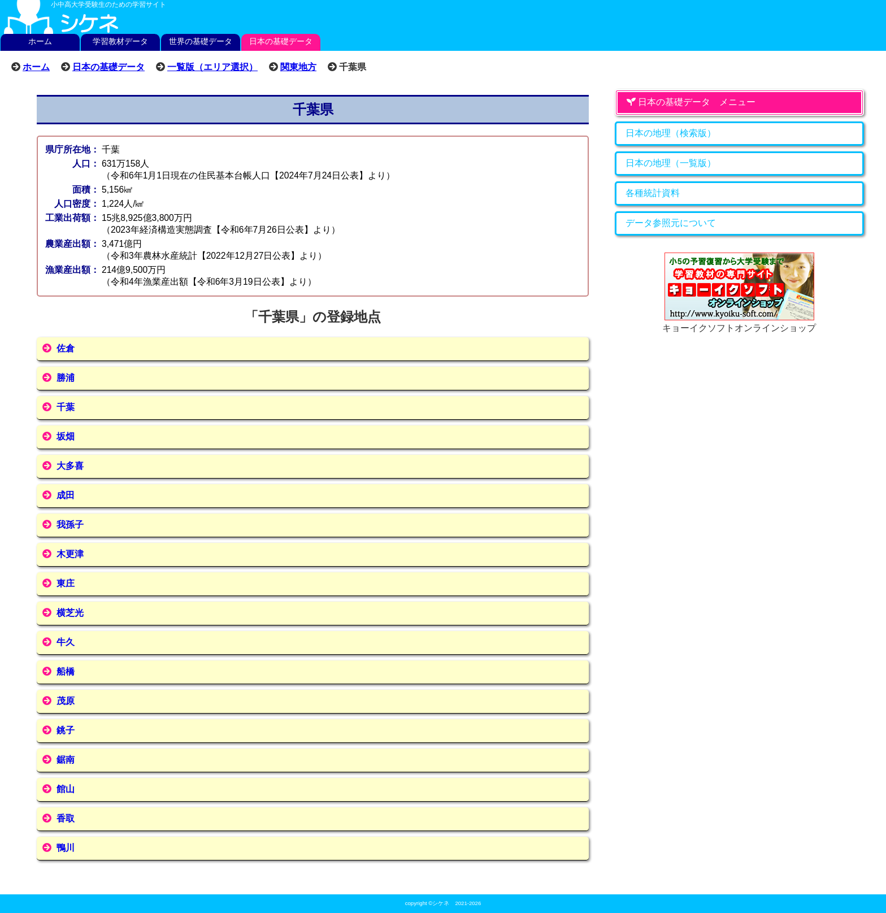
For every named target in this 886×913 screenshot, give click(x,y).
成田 (66, 495)
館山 (66, 789)
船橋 (66, 671)
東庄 (66, 583)
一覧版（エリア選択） (212, 66)
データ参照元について (671, 223)
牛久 (66, 642)
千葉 (66, 407)
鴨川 (66, 848)
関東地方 (298, 66)
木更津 (70, 554)
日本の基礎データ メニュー (691, 102)
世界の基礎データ (200, 41)
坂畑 (66, 436)
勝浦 (66, 377)
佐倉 (66, 348)
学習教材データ (120, 41)
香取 (66, 818)
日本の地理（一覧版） (671, 163)
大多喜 (70, 466)
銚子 (66, 730)
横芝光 (70, 613)
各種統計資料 (653, 193)
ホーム (40, 41)
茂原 (66, 701)
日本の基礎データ (280, 41)
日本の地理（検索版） (671, 133)
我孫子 (70, 524)
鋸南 (66, 759)
